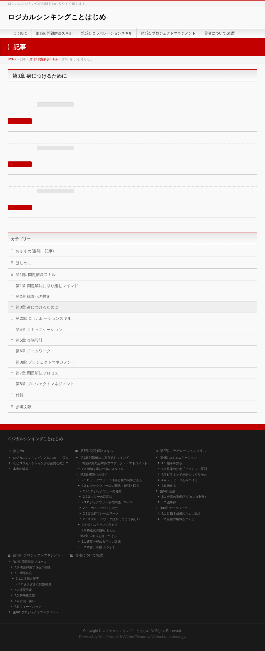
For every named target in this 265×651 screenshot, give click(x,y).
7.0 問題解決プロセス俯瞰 (32, 567)
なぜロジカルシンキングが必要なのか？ (40, 463)
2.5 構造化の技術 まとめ (98, 530)
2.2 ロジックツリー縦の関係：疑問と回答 (110, 485)
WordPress (106, 637)
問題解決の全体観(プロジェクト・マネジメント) (115, 463)
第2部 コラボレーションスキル (183, 451)
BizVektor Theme (133, 637)
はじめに (23, 263)
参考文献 (23, 407)
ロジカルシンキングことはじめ (57, 17)
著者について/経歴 (89, 555)
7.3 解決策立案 (24, 595)
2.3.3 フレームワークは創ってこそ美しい (111, 519)
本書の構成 (20, 468)
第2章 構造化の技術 (33, 296)
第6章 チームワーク (33, 351)
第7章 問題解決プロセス (37, 373)
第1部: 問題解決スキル (43, 59)
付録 (20, 395)
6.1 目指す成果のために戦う (180, 513)
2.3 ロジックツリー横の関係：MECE (107, 502)
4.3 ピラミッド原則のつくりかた (184, 474)
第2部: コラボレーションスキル (43, 318)
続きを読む (20, 120)
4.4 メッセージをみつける (179, 480)
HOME (12, 59)
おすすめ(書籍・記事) (35, 251)
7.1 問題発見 (23, 573)
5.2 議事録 (168, 502)
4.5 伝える (168, 485)
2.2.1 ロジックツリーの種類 (102, 491)
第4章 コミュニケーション (39, 329)
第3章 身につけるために (55, 104)
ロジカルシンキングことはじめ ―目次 (40, 457)
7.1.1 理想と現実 (27, 578)
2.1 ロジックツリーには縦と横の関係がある (112, 480)
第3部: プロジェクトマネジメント (45, 362)
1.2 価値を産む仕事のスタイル (103, 468)
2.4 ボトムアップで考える (100, 524)
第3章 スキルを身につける (34, 183)
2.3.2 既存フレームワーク (101, 513)
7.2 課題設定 (23, 589)
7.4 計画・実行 (24, 601)
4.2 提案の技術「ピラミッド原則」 (185, 468)
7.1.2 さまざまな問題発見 (33, 584)
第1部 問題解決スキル (96, 451)
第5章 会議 (167, 491)
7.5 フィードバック (27, 606)
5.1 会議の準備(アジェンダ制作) (183, 496)
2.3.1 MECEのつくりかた (100, 508)
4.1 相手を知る (171, 463)
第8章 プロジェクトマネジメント (45, 384)
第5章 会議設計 (29, 340)
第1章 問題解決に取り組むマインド (47, 286)
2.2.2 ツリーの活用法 (98, 496)
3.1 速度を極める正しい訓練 (36, 140)
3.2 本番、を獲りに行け (31, 96)
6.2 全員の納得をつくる (177, 519)
